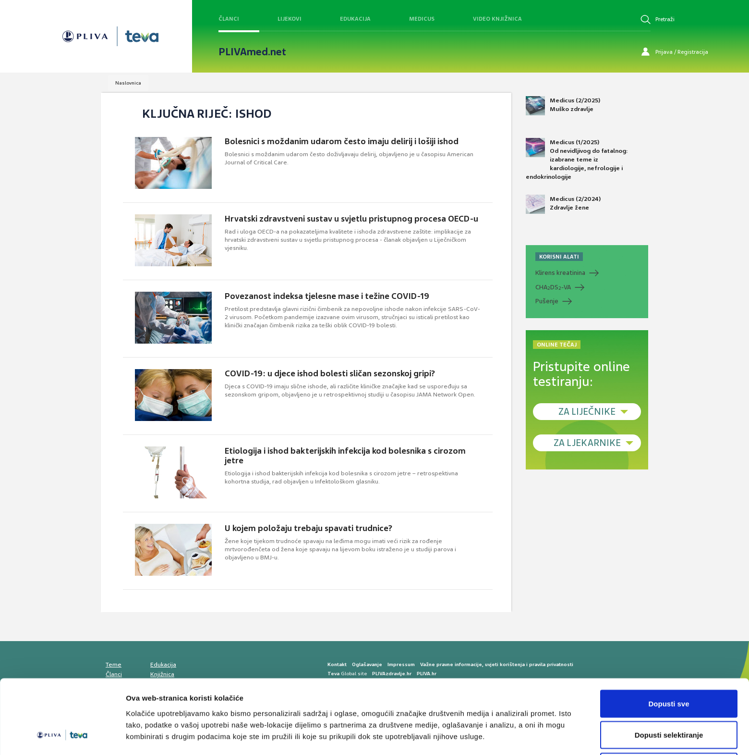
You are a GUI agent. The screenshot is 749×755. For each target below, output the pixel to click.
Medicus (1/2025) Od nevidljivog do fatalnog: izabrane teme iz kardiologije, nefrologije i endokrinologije (577, 159)
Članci (228, 18)
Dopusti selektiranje (669, 698)
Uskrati (669, 729)
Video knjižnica (497, 18)
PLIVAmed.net (252, 52)
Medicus (422, 18)
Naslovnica (128, 83)
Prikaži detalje (497, 730)
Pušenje (546, 301)
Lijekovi (290, 18)
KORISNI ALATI (559, 256)
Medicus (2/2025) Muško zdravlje (563, 105)
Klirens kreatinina (560, 273)
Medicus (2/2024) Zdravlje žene (563, 204)
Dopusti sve (668, 666)
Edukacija (355, 18)
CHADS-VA (553, 287)
